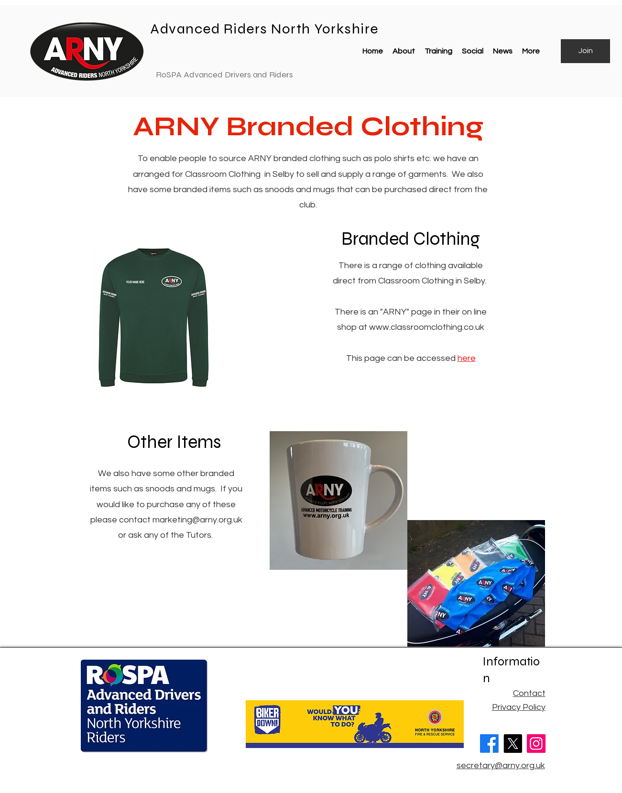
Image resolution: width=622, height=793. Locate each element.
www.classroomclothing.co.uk (426, 327)
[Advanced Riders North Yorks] (132, 29)
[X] (512, 743)
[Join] (585, 51)
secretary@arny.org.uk (501, 765)
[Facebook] (489, 743)
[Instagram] (536, 743)
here (467, 358)
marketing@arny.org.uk (197, 519)
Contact (529, 693)
